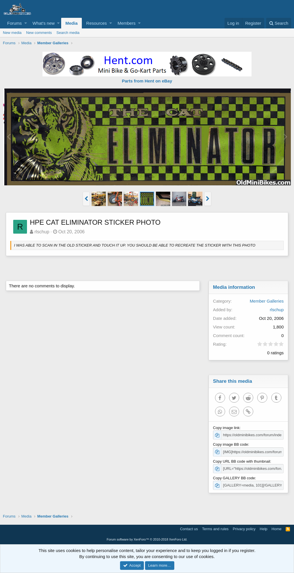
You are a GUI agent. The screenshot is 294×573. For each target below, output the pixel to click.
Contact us (189, 529)
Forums (14, 23)
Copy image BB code (230, 444)
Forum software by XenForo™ (147, 539)
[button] (25, 23)
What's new (43, 23)
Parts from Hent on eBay (147, 80)
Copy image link (226, 428)
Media (71, 23)
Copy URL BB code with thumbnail (241, 461)
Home (277, 529)
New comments (39, 32)
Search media (68, 32)
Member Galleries (267, 301)
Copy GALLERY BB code (234, 478)
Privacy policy (244, 529)
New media (12, 32)
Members (126, 23)
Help (264, 529)
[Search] (278, 23)
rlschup (41, 231)
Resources (96, 23)
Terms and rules (215, 529)
